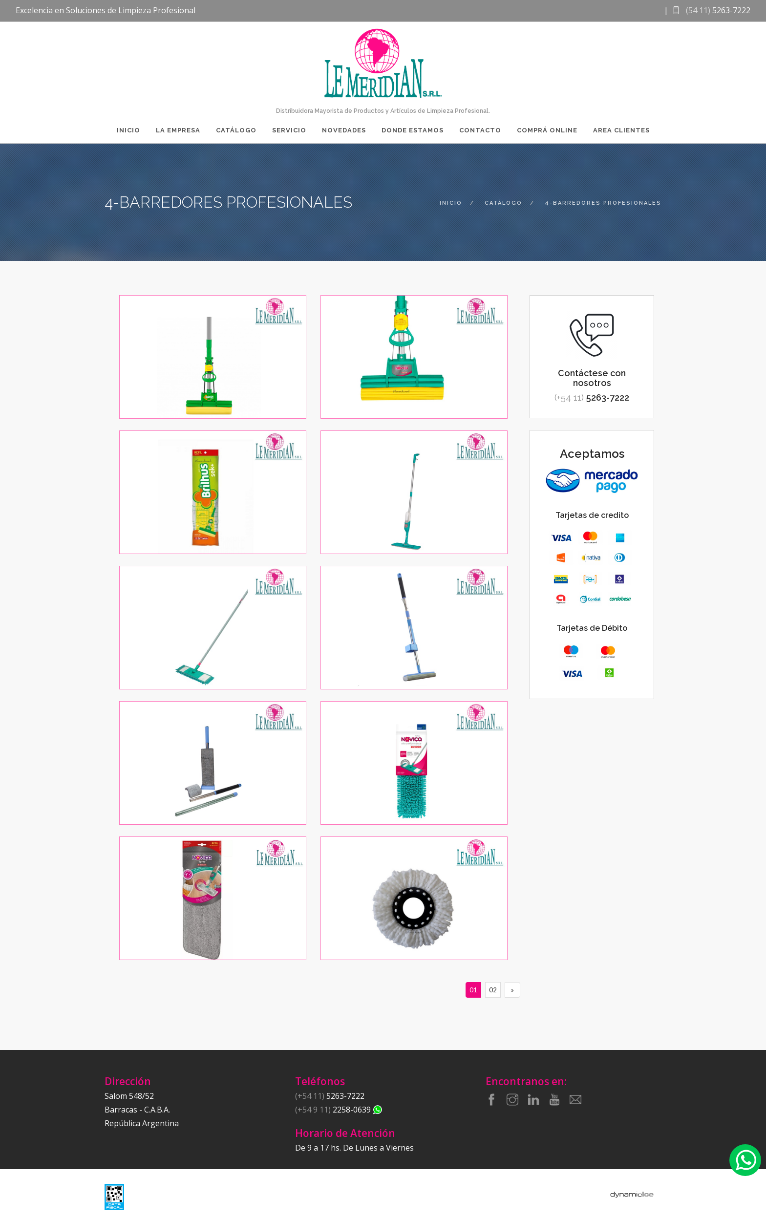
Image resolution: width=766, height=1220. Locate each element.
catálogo (503, 203)
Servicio (289, 130)
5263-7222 (591, 397)
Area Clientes (621, 130)
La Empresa (178, 130)
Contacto (480, 130)
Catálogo (236, 130)
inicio (451, 203)
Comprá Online (547, 130)
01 (473, 990)
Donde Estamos (413, 130)
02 (493, 990)
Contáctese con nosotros (592, 378)
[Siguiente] (512, 990)
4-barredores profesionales (603, 203)
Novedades (344, 130)
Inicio (128, 130)
